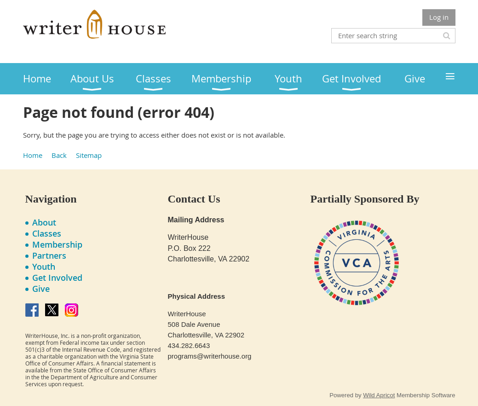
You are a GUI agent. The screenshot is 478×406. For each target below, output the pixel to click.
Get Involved (57, 277)
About (44, 222)
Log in (439, 17)
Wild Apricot (379, 395)
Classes (46, 233)
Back (59, 155)
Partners (49, 255)
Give (41, 288)
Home (32, 155)
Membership (57, 244)
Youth (43, 266)
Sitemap (89, 155)
